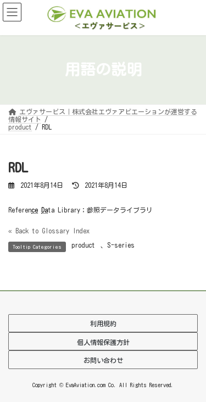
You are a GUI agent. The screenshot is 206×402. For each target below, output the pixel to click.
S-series (121, 245)
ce (34, 209)
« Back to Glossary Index (49, 230)
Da (44, 209)
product (83, 245)
